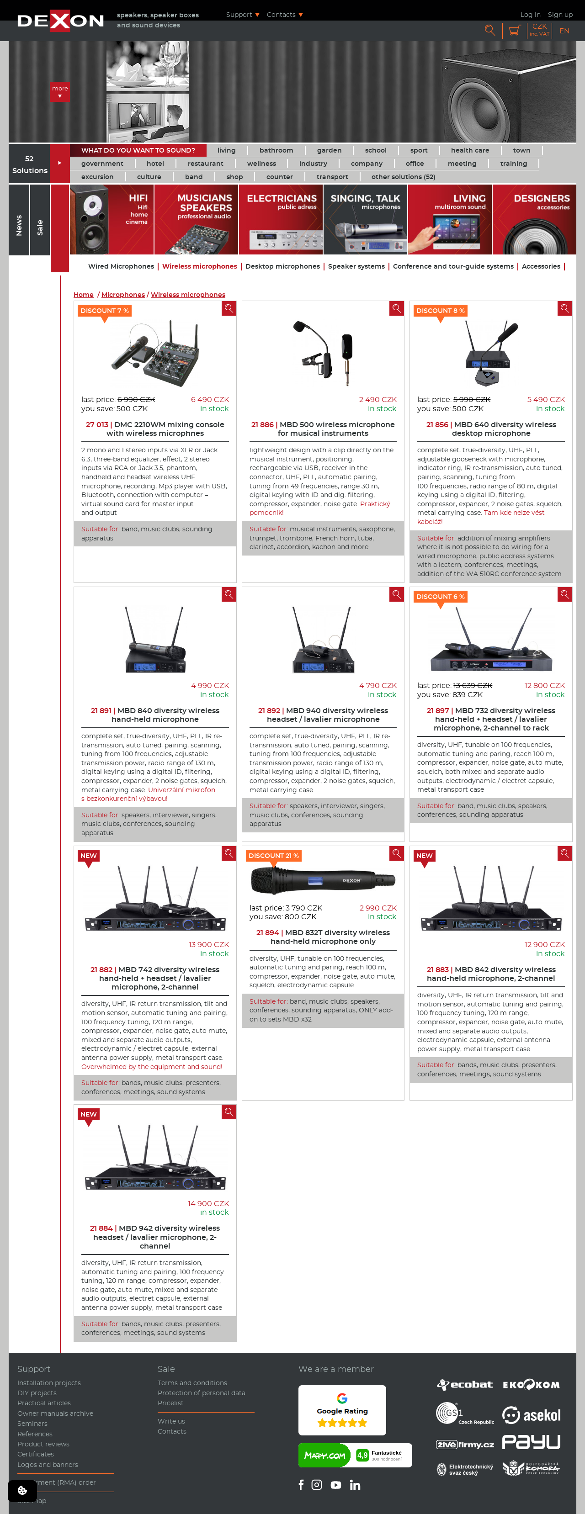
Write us (171, 1421)
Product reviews (43, 1444)
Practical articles (44, 1403)
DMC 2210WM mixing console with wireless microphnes (155, 429)
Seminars (32, 1423)
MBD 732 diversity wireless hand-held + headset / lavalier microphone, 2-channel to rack (491, 719)
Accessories (541, 266)
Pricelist (171, 1403)
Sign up (560, 14)
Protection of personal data (201, 1393)
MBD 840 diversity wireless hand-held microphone (155, 715)
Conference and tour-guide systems (453, 266)
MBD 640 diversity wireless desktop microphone (491, 429)
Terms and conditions (192, 1383)
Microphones (123, 295)
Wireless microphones (199, 266)
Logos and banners (47, 1465)
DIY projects (37, 1393)
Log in (531, 14)
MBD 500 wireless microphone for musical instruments (323, 429)
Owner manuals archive (55, 1413)
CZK (539, 30)
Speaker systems (356, 266)
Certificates (35, 1454)
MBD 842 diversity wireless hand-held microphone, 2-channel (491, 974)
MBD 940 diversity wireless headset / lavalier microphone (323, 715)
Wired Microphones (121, 266)
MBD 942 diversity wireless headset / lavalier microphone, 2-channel (155, 1237)
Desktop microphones (282, 266)
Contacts (281, 14)
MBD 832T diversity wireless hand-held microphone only (323, 937)
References (35, 1434)
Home (84, 295)
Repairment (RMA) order (56, 1482)
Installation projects (49, 1383)
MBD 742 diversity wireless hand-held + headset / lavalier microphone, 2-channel (154, 978)
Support (239, 14)
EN (564, 30)
